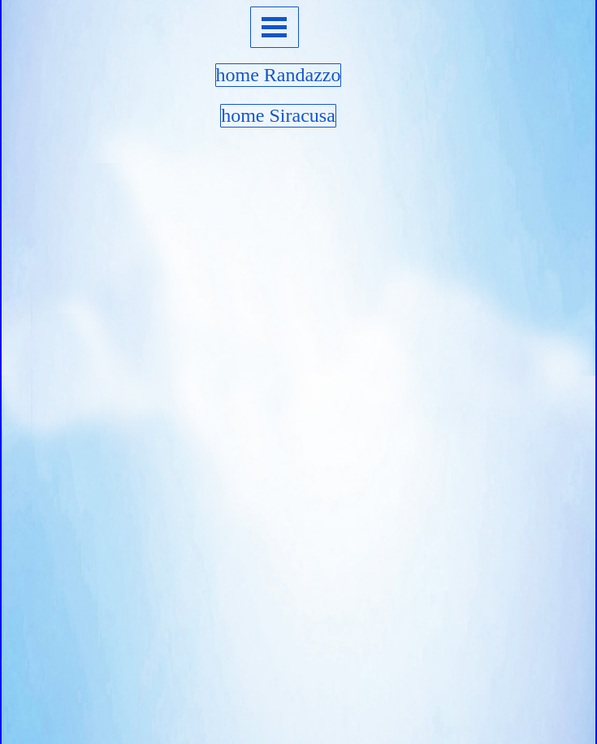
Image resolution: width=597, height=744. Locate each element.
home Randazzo (278, 74)
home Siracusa (278, 115)
